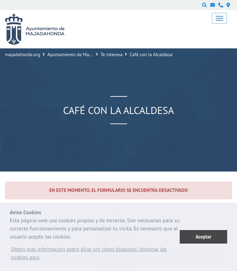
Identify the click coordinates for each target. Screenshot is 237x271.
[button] (95, 255)
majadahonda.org (22, 54)
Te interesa (112, 54)
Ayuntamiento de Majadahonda (79, 54)
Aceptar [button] (204, 236)
